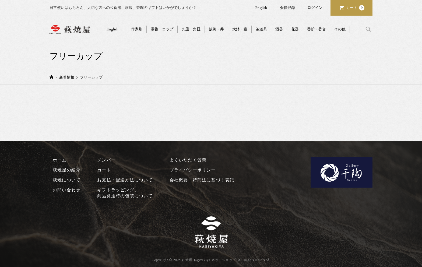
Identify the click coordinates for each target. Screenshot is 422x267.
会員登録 (287, 7)
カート (355, 7)
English (261, 7)
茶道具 (261, 29)
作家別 (136, 29)
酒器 (279, 29)
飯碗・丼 (216, 29)
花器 (295, 29)
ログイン (314, 7)
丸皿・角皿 (191, 29)
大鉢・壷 (239, 29)
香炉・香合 (316, 29)
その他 (340, 29)
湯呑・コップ (162, 29)
